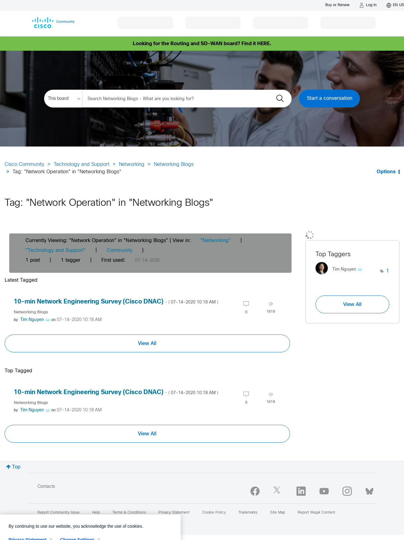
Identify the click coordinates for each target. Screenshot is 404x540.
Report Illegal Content (316, 513)
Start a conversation (329, 98)
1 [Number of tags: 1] (387, 271)
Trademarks (247, 513)
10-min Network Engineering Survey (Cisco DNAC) (116, 302)
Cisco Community (24, 164)
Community (119, 250)
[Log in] (368, 5)
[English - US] (395, 5)
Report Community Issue (58, 513)
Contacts (46, 487)
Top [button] (16, 467)
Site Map (277, 513)
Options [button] (386, 172)
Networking (131, 164)
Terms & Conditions (129, 513)
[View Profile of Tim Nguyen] (32, 320)
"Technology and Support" (55, 250)
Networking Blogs (174, 164)
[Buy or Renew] (337, 5)
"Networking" (215, 240)
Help (96, 513)
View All (147, 343)
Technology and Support (81, 164)
